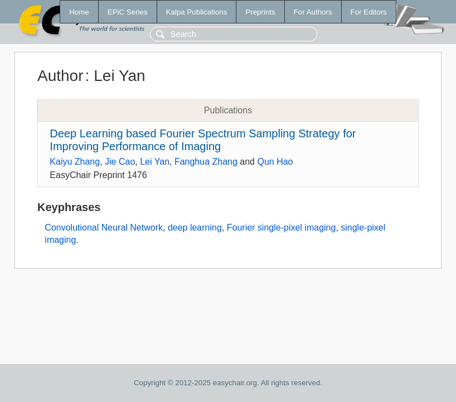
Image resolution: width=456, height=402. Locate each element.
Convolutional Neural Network (104, 227)
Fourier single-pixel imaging (281, 227)
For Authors (313, 12)
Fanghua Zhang (205, 161)
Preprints (260, 12)
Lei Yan (154, 161)
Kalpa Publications (196, 12)
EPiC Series (128, 12)
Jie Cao (120, 161)
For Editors (369, 12)
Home (79, 12)
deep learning (195, 227)
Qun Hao (275, 161)
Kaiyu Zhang (75, 161)
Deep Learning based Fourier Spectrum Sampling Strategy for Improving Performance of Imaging (203, 139)
